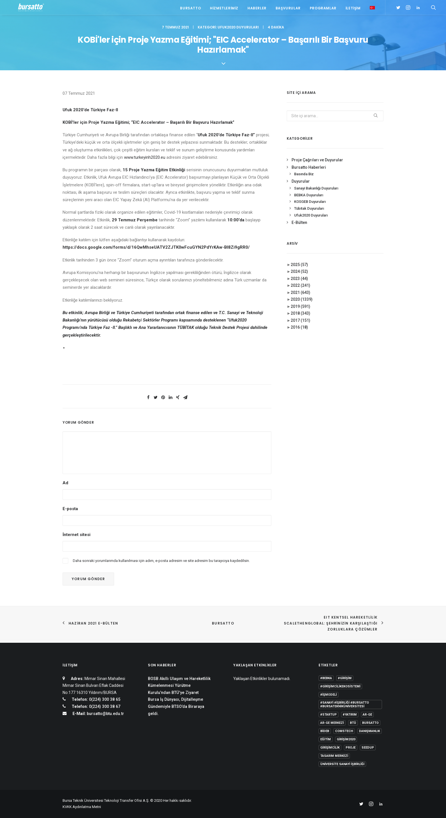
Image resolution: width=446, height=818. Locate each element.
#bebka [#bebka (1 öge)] (326, 678)
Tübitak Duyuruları (309, 211)
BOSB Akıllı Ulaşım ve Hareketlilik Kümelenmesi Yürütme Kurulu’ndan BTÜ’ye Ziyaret (179, 685)
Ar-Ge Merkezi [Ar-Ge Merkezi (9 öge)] (332, 723)
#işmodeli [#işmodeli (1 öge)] (328, 695)
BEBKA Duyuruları (308, 198)
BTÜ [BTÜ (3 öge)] (353, 723)
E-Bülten (299, 225)
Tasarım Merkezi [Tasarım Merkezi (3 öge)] (334, 756)
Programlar (323, 9)
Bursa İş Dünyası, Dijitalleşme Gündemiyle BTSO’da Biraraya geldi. (176, 706)
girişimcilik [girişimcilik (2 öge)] (330, 747)
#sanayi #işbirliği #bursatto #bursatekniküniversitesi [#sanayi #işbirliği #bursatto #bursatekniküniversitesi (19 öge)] (344, 704)
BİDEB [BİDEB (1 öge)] (324, 731)
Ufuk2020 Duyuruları (238, 30)
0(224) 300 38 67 (104, 706)
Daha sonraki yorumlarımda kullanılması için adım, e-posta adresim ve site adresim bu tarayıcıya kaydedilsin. (161, 563)
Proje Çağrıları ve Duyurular (317, 162)
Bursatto (190, 9)
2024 (299, 274)
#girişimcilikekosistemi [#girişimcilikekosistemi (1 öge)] (340, 686)
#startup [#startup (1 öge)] (328, 714)
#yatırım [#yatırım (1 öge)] (350, 714)
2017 (300, 323)
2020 (302, 302)
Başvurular (288, 9)
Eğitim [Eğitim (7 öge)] (325, 739)
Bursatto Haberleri (309, 170)
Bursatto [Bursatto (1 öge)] (370, 723)
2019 (300, 309)
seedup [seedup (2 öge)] (368, 747)
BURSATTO (223, 626)
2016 (299, 330)
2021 (300, 295)
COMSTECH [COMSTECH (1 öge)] (344, 731)
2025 (299, 267)
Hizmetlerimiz (224, 9)
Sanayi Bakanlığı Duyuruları (316, 191)
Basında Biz (304, 177)
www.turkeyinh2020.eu (144, 160)
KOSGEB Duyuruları (310, 204)
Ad (65, 485)
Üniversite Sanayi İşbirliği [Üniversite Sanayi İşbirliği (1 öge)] (342, 764)
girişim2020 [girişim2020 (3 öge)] (346, 739)
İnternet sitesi (76, 537)
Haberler (257, 9)
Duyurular (301, 184)
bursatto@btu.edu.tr (105, 713)
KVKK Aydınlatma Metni (82, 807)
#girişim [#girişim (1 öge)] (345, 678)
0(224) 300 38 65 (104, 699)
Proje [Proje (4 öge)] (351, 747)
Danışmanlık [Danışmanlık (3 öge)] (369, 731)
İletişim (353, 9)
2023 (299, 281)
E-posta (70, 511)
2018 (300, 316)
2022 (300, 288)
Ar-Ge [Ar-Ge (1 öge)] (367, 714)
